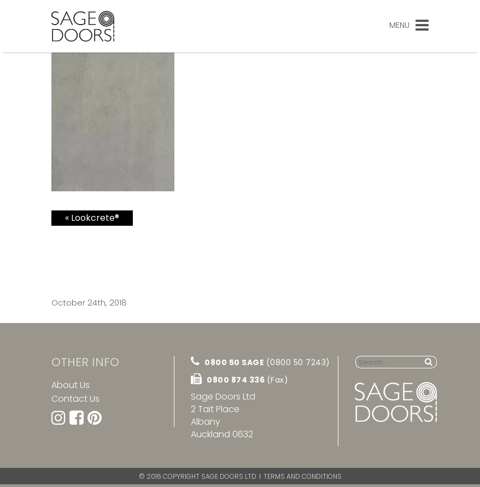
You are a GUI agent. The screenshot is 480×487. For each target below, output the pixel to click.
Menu (409, 25)
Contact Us (75, 399)
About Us (70, 385)
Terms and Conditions (303, 476)
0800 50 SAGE (260, 362)
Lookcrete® (95, 218)
